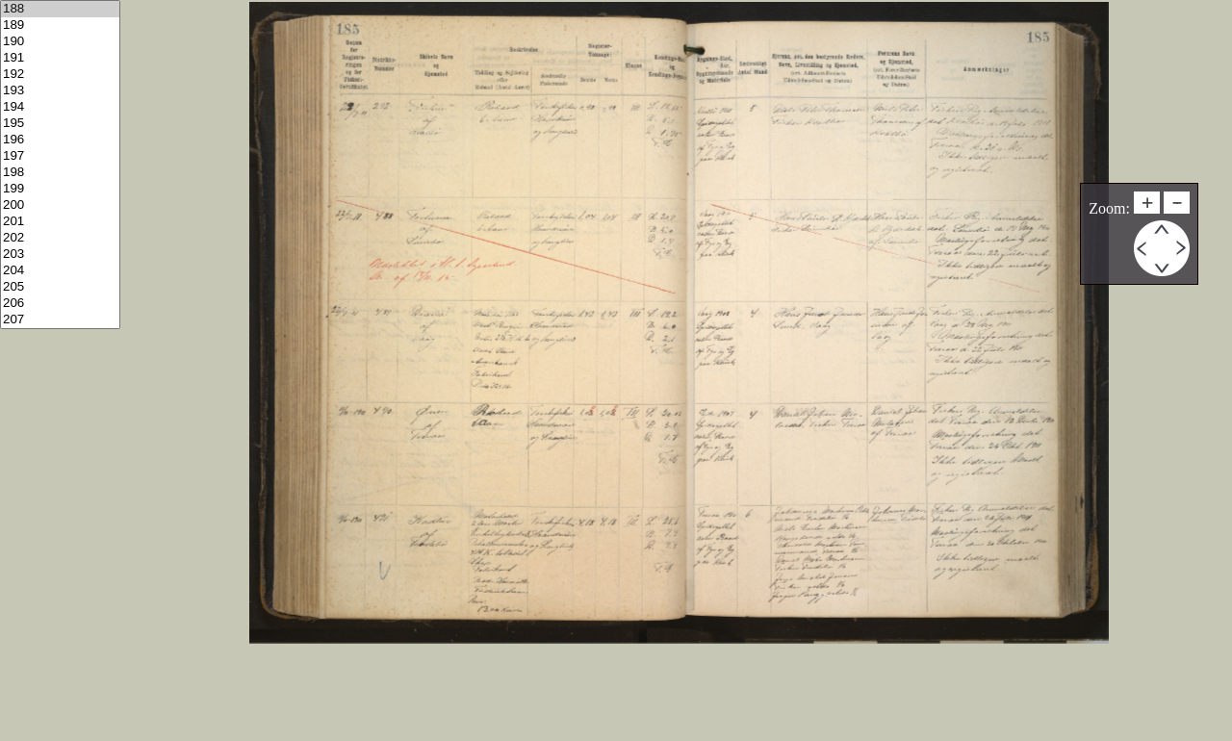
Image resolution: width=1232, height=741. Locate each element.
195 (60, 123)
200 (60, 205)
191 (60, 58)
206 (60, 303)
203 (60, 254)
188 (60, 9)
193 (60, 91)
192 (60, 74)
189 (60, 25)
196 (60, 140)
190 (60, 42)
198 (60, 173)
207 (60, 320)
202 (60, 238)
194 (60, 107)
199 (60, 189)
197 (60, 156)
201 (60, 222)
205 (60, 287)
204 (60, 271)
